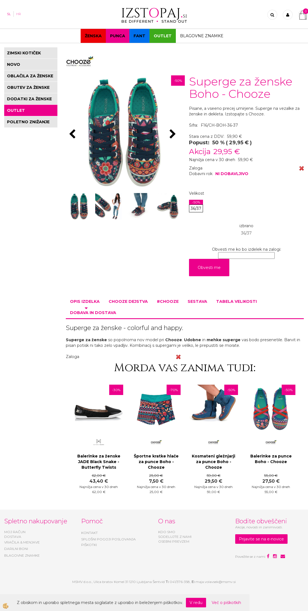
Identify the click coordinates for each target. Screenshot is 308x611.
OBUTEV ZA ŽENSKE (28, 87)
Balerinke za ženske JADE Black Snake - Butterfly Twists (98, 462)
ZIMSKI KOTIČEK (24, 52)
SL (9, 14)
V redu (196, 602)
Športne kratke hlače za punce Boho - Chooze (156, 462)
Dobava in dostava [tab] (93, 312)
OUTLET (163, 35)
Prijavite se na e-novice (261, 539)
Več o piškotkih (226, 602)
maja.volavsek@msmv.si (215, 582)
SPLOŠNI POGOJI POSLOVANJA (108, 539)
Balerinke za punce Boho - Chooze (271, 459)
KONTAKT (89, 533)
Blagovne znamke (201, 35)
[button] (173, 134)
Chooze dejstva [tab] (128, 301)
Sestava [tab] (197, 301)
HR (18, 14)
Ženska (93, 35)
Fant (139, 35)
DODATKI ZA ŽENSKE (29, 98)
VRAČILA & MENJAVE (22, 542)
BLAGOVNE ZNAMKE (22, 555)
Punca (117, 35)
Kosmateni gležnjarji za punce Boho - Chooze (213, 462)
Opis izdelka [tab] (85, 301)
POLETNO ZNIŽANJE (28, 121)
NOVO (13, 64)
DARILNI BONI (16, 549)
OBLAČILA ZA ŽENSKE (30, 75)
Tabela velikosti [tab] (236, 301)
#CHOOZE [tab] (168, 301)
